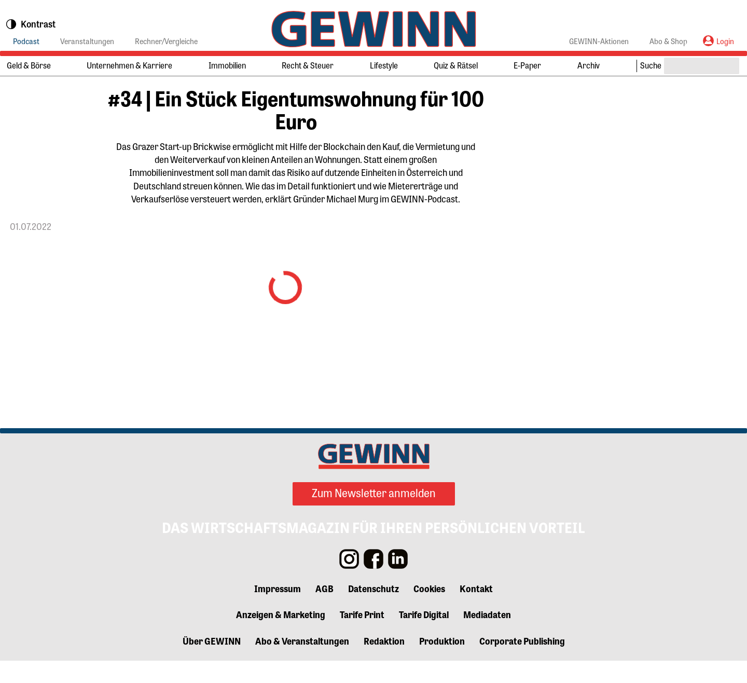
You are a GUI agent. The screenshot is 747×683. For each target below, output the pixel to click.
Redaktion (384, 663)
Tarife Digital (424, 637)
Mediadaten (487, 637)
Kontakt (476, 610)
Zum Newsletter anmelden (374, 515)
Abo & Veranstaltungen (302, 663)
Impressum (277, 610)
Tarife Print (362, 637)
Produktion (442, 663)
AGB (324, 610)
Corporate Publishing (522, 663)
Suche (650, 65)
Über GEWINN (212, 663)
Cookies (429, 610)
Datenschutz (373, 610)
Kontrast (30, 24)
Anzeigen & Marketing (280, 637)
